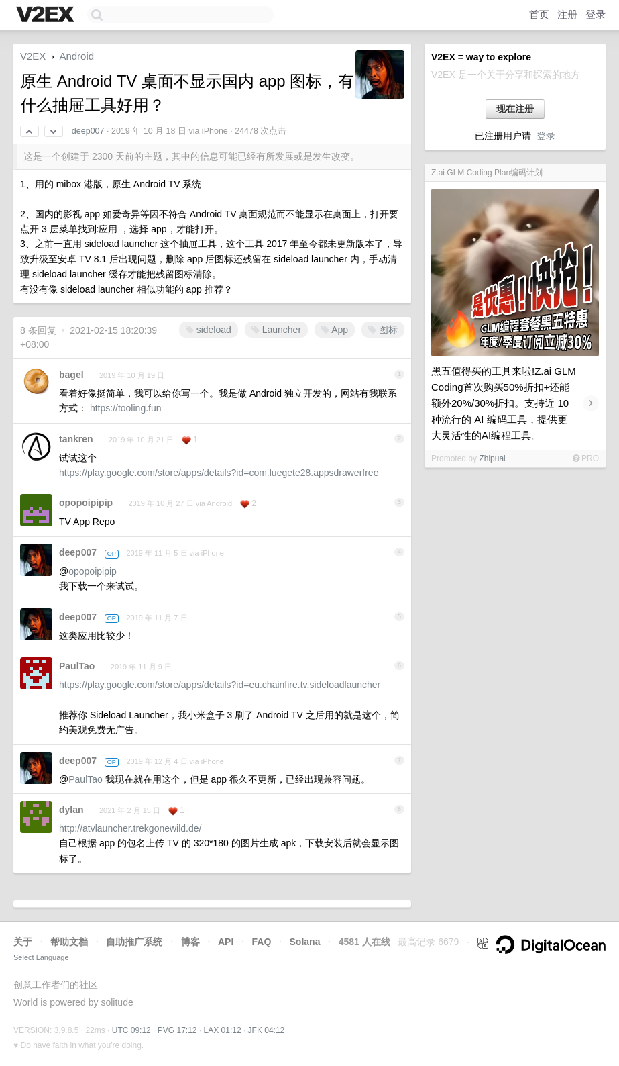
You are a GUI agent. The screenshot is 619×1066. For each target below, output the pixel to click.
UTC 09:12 (131, 1030)
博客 (190, 941)
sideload (208, 329)
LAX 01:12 (222, 1030)
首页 (539, 14)
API (225, 941)
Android (76, 56)
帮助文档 (69, 941)
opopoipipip (86, 502)
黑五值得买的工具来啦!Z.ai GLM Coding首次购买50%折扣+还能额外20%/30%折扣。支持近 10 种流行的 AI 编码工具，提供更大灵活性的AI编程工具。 (503, 403)
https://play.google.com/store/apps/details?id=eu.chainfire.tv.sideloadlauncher (219, 684)
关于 (22, 941)
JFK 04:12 (266, 1030)
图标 (383, 329)
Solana (305, 941)
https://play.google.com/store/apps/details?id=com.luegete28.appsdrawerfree (218, 472)
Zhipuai (492, 458)
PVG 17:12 (177, 1030)
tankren (76, 439)
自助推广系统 (134, 941)
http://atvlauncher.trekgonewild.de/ (130, 828)
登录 (595, 14)
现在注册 (515, 108)
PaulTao (77, 666)
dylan (71, 809)
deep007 (88, 131)
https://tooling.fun (126, 408)
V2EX (33, 56)
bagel (71, 374)
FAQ (262, 941)
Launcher (276, 329)
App (334, 329)
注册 (567, 14)
